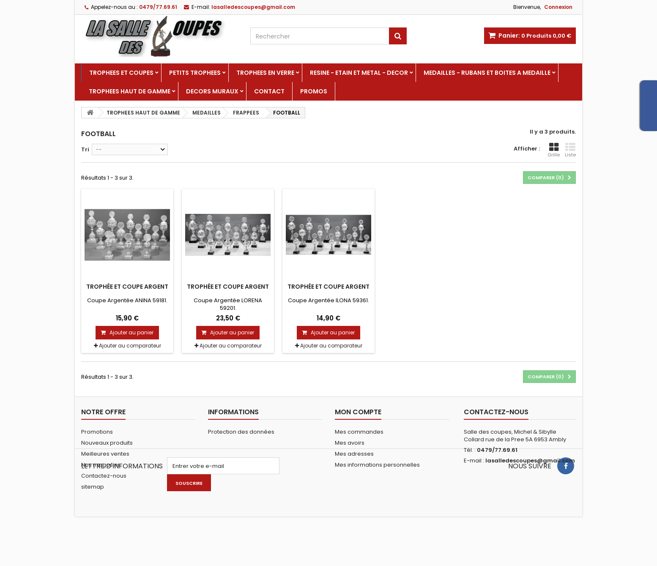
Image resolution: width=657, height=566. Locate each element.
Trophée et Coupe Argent (127, 286)
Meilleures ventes (105, 454)
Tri (85, 149)
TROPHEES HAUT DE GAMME (129, 91)
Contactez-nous (103, 476)
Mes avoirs (349, 443)
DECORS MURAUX (212, 91)
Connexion (558, 7)
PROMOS (313, 91)
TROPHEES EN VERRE (265, 72)
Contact (269, 91)
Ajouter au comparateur (130, 345)
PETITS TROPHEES (195, 72)
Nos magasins (100, 465)
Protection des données (241, 432)
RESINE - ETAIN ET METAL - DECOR (359, 72)
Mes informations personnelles (377, 465)
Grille (554, 150)
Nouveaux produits (107, 443)
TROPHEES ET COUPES (121, 72)
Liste (570, 150)
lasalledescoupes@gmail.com (530, 461)
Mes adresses (354, 454)
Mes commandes (359, 432)
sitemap (92, 487)
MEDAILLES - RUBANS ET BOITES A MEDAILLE (487, 72)
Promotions (97, 432)
